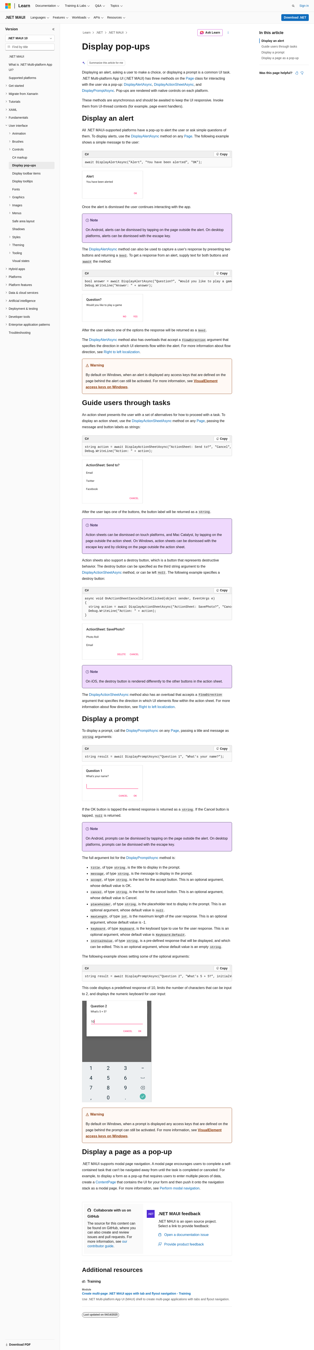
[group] (157, 284)
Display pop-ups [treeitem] (24, 165)
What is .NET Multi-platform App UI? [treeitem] (30, 67)
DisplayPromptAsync (98, 90)
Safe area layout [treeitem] (23, 221)
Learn (87, 32)
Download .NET (295, 17)
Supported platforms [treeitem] (22, 78)
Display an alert (272, 41)
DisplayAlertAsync (138, 84)
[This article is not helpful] (302, 72)
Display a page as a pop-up (280, 58)
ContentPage (106, 1182)
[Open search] (293, 6)
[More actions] (228, 32)
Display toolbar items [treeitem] (26, 173)
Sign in (304, 5)
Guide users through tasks (279, 46)
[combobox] (30, 38)
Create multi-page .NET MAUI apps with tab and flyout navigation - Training (136, 1293)
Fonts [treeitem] (16, 189)
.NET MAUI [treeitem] (16, 56)
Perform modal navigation (180, 1188)
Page (190, 78)
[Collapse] (53, 29)
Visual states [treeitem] (20, 261)
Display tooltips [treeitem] (22, 181)
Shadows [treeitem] (18, 229)
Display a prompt (272, 52)
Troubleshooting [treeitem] (20, 332)
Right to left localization (122, 352)
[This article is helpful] (296, 72)
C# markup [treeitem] (19, 157)
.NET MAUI (116, 32)
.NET (99, 32)
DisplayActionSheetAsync (174, 84)
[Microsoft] (8, 6)
